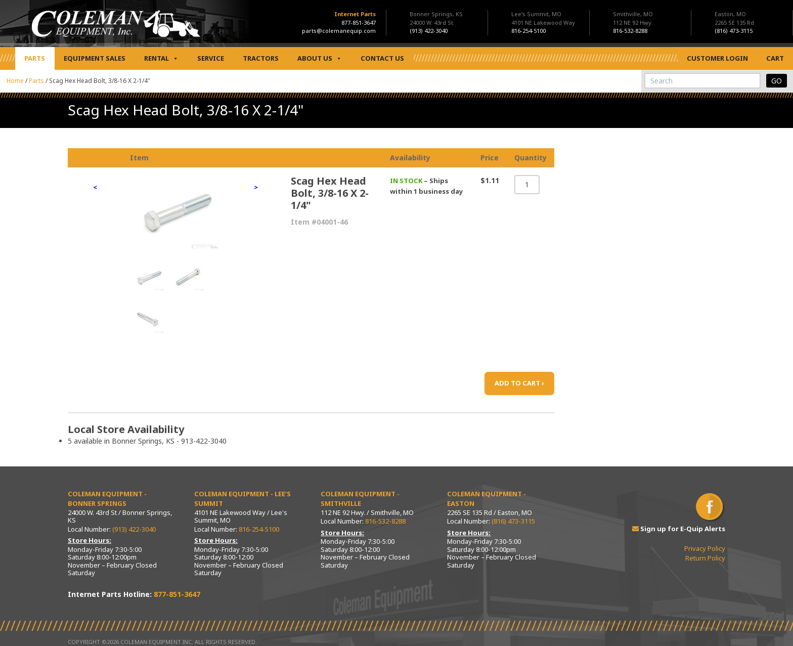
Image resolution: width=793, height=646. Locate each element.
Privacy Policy (704, 548)
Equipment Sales (94, 58)
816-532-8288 (385, 521)
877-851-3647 (358, 22)
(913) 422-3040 (134, 529)
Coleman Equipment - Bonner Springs (107, 498)
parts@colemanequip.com (339, 30)
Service (210, 58)
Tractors (261, 58)
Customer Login (717, 58)
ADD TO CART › (519, 382)
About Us (319, 58)
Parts (34, 58)
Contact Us (382, 58)
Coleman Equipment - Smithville (360, 498)
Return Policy (705, 558)
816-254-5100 (259, 529)
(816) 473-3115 (513, 521)
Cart (775, 58)
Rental (161, 58)
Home (15, 80)
